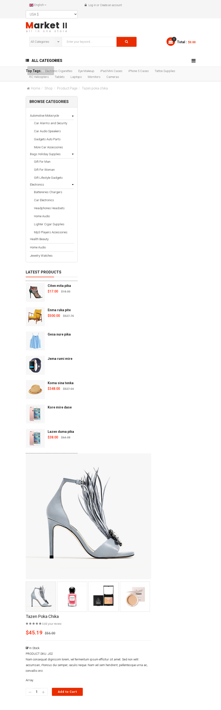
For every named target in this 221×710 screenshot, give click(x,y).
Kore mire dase (60, 407)
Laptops (76, 77)
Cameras (112, 77)
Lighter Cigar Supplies (49, 224)
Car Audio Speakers (47, 131)
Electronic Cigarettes (58, 71)
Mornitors (94, 77)
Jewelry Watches (41, 255)
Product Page (67, 88)
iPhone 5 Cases (138, 71)
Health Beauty (39, 239)
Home (35, 88)
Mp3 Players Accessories (50, 232)
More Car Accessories (48, 147)
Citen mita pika (59, 286)
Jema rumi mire (60, 359)
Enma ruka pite (59, 310)
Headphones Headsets (49, 208)
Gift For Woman (44, 169)
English (37, 5)
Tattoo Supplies (165, 71)
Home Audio (42, 216)
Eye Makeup (86, 71)
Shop (49, 88)
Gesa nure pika (59, 334)
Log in (92, 5)
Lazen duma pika (61, 432)
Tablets (60, 77)
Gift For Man (42, 161)
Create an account (111, 5)
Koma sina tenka (61, 383)
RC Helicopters (39, 77)
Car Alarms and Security (50, 123)
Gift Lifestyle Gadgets (48, 177)
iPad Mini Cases (111, 71)
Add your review (52, 623)
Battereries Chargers (48, 192)
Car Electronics (44, 200)
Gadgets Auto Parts (47, 139)
